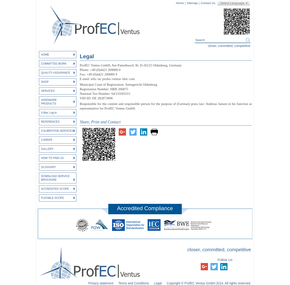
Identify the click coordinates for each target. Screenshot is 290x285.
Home (180, 3)
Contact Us (208, 3)
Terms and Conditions (133, 283)
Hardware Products (58, 101)
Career (58, 139)
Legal (158, 283)
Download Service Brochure (58, 178)
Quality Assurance (58, 72)
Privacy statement (100, 283)
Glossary (58, 167)
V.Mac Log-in (58, 112)
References (58, 121)
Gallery (58, 149)
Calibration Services (58, 130)
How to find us (58, 158)
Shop (58, 81)
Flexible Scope (58, 198)
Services (58, 91)
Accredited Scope (58, 188)
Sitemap (192, 3)
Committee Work (58, 63)
